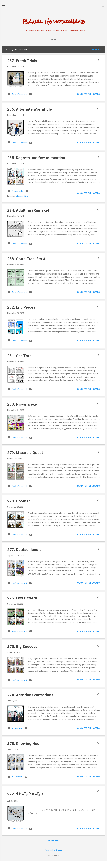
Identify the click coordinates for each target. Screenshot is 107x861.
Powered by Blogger (53, 850)
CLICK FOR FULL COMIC (88, 94)
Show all (96, 49)
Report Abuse (53, 855)
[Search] (103, 7)
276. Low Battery (22, 598)
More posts (53, 841)
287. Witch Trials (22, 61)
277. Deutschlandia (24, 549)
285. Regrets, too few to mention (36, 158)
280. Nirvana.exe (22, 404)
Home (53, 39)
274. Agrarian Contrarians (30, 695)
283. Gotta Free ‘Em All (27, 259)
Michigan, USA (22, 196)
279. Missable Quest (25, 452)
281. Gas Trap (19, 356)
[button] (98, 60)
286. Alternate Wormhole (29, 109)
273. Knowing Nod (23, 743)
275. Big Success (22, 646)
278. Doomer (18, 501)
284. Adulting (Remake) (28, 210)
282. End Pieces (21, 307)
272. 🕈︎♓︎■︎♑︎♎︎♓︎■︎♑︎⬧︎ (25, 794)
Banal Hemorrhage (53, 21)
